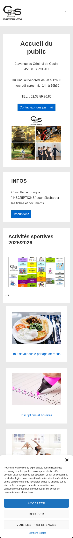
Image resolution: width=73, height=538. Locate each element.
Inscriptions (21, 214)
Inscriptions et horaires (36, 415)
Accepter (36, 503)
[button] (67, 460)
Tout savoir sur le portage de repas (36, 354)
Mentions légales (37, 533)
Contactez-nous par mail (36, 107)
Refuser (36, 514)
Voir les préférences (37, 524)
